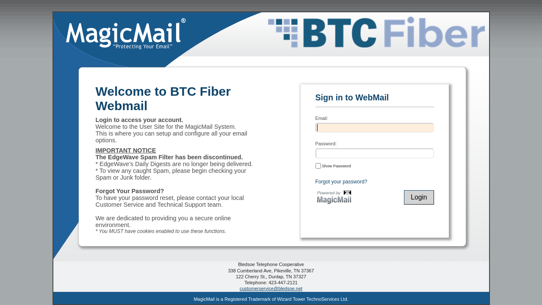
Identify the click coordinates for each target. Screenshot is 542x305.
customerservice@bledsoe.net (271, 288)
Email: (321, 118)
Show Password (333, 165)
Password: (326, 143)
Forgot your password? (341, 182)
